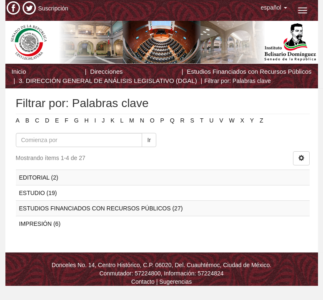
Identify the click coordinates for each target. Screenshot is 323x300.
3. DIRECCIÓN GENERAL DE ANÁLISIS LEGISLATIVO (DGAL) (108, 80)
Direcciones (106, 71)
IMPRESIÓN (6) (40, 223)
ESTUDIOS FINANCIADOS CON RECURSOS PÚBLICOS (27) (101, 208)
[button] (274, 7)
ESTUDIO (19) (38, 193)
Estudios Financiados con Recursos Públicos (249, 71)
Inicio (19, 71)
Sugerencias (175, 281)
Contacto (143, 281)
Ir (149, 140)
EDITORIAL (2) (38, 177)
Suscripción (53, 8)
